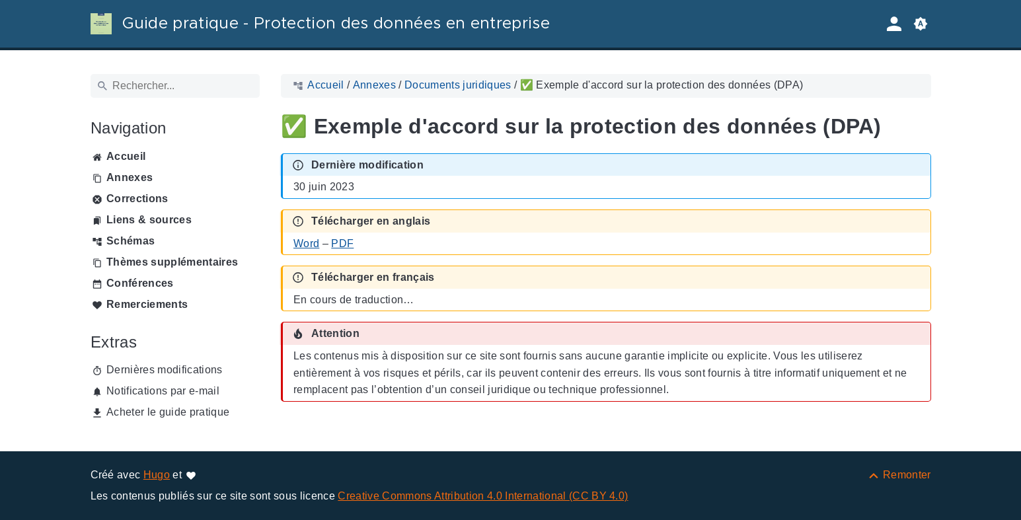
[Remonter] (899, 474)
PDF (342, 243)
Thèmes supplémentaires (172, 262)
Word (306, 243)
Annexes (129, 177)
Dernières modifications (164, 369)
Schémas (130, 240)
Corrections (137, 198)
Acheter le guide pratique (167, 412)
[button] (920, 23)
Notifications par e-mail (162, 390)
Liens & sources (149, 219)
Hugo (156, 474)
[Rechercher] (175, 86)
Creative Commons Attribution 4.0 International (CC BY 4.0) (483, 495)
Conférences (140, 283)
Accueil (125, 156)
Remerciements (147, 304)
